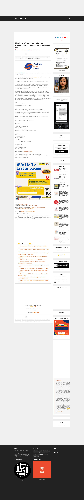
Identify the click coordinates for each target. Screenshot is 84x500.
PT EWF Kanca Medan (57, 276)
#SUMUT (40, 57)
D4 (39, 452)
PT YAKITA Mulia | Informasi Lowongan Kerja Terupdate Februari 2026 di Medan (64, 186)
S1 (25, 58)
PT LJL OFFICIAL (35, 312)
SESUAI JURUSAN (37, 58)
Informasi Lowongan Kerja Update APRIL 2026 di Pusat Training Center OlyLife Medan (64, 232)
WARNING (23, 211)
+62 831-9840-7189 (33, 205)
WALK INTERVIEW (40, 454)
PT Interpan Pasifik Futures (57, 282)
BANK (46, 454)
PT (16, 58)
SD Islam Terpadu (65, 281)
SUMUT (35, 454)
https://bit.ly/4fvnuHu (28, 151)
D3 (48, 57)
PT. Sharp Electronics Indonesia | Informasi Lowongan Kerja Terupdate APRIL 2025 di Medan (63, 170)
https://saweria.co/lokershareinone (26, 208)
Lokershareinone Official (26, 49)
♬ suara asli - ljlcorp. (59, 411)
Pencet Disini (61, 151)
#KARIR (20, 57)
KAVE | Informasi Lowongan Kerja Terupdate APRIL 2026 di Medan (33, 259)
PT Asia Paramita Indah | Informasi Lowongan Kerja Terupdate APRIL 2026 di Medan (64, 209)
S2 (46, 452)
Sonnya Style (64, 276)
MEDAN (43, 452)
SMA (34, 452)
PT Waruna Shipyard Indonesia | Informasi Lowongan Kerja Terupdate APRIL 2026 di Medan (63, 178)
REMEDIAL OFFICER (21, 58)
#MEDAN (36, 57)
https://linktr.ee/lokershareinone (38, 207)
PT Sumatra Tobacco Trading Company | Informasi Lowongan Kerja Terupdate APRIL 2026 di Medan (64, 224)
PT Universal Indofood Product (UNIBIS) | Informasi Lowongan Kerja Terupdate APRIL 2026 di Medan (64, 239)
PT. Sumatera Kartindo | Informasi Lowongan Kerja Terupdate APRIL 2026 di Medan (64, 202)
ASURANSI (45, 57)
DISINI (35, 306)
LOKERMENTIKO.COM (19, 72)
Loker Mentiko (20, 19)
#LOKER (27, 57)
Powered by (61, 154)
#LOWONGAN (31, 57)
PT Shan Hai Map (57, 278)
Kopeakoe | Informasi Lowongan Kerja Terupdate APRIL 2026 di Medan (34, 268)
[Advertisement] (42, 8)
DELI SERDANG (36, 456)
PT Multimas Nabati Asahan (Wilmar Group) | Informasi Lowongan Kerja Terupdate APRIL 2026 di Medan (64, 216)
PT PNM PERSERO (65, 278)
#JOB (16, 57)
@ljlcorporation (58, 380)
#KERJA (23, 57)
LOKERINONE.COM (31, 211)
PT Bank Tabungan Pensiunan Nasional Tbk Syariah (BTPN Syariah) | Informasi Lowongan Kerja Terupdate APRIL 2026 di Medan (64, 194)
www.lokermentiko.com (34, 77)
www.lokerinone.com (23, 204)
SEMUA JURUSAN (30, 58)
